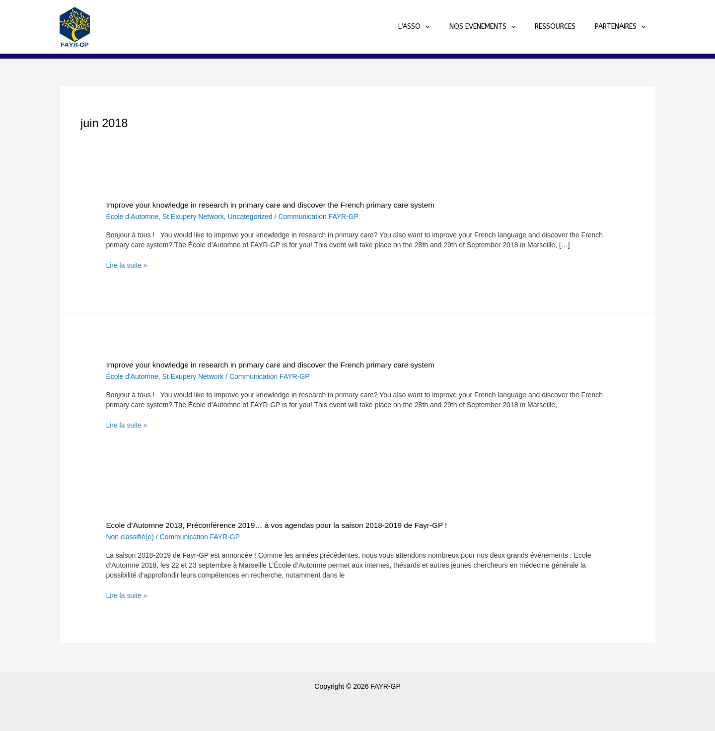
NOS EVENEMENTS (496, 26)
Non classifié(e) (129, 537)
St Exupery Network (193, 216)
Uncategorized (250, 216)
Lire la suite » (126, 265)
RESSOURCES (563, 26)
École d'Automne (132, 376)
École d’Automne (132, 216)
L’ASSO (432, 26)
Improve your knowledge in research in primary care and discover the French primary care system (270, 205)
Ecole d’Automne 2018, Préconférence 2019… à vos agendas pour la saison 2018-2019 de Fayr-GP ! (276, 525)
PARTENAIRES (622, 26)
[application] (443, 26)
